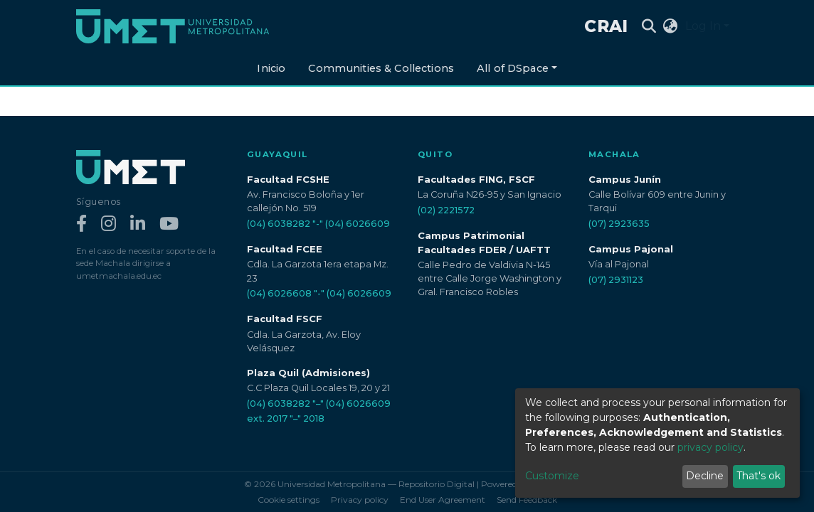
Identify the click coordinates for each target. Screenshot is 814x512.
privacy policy (710, 447)
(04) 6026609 (357, 223)
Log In (703, 26)
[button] (670, 26)
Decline (705, 475)
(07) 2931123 (615, 279)
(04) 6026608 (279, 293)
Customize (552, 475)
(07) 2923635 (619, 223)
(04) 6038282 (278, 223)
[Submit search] (649, 26)
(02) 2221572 (446, 210)
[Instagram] (108, 224)
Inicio (271, 68)
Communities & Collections (381, 68)
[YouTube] (169, 224)
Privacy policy (359, 499)
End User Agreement (442, 499)
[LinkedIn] (137, 224)
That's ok (758, 475)
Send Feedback (527, 499)
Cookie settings (288, 499)
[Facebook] (81, 224)
